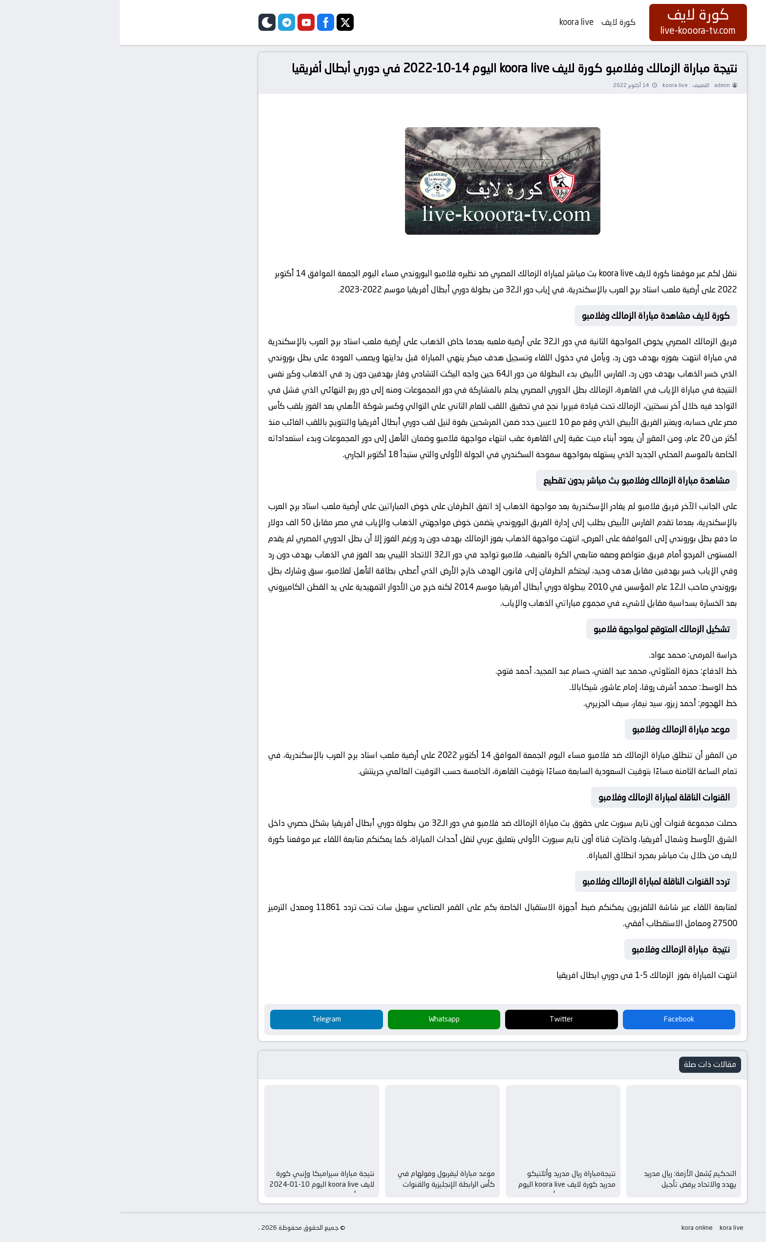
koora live (457, 22)
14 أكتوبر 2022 (511, 85)
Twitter (441, 1018)
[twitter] (225, 22)
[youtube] (186, 22)
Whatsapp (324, 1018)
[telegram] (166, 22)
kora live (612, 1227)
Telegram (206, 1018)
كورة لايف (499, 22)
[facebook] (205, 22)
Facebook (559, 1018)
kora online (577, 1227)
